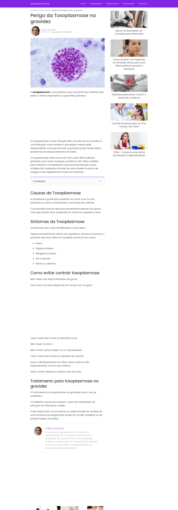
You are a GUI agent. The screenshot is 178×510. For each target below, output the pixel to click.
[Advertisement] (67, 118)
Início (83, 3)
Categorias (94, 3)
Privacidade (128, 3)
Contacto (143, 3)
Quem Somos (112, 3)
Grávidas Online (40, 3)
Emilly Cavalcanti (48, 30)
